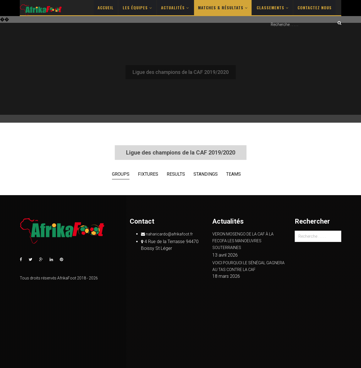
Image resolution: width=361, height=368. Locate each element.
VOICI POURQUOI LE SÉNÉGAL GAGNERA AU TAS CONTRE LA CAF (248, 266)
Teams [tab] (233, 174)
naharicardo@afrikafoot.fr (167, 234)
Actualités (175, 7)
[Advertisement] (180, 72)
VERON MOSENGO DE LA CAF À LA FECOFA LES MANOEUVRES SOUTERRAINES (243, 241)
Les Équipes (137, 7)
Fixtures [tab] (148, 174)
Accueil (106, 7)
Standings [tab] (205, 174)
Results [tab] (176, 174)
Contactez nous (315, 7)
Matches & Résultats (223, 7)
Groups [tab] (120, 174)
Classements (273, 7)
